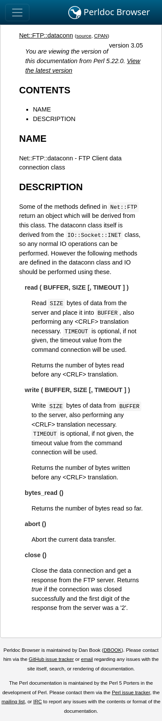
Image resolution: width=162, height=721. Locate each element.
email (87, 659)
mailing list (13, 701)
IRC (37, 701)
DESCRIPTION (54, 118)
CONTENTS (44, 90)
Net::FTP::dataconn (46, 35)
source (84, 35)
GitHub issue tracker (51, 659)
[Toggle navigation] (17, 12)
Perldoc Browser (109, 12)
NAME (42, 109)
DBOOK (113, 650)
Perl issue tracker (131, 692)
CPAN (101, 35)
